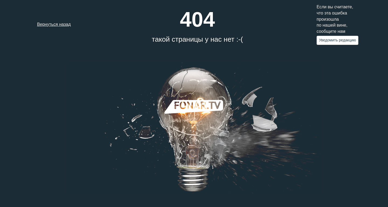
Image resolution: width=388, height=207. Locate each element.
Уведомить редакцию (337, 40)
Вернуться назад (54, 24)
